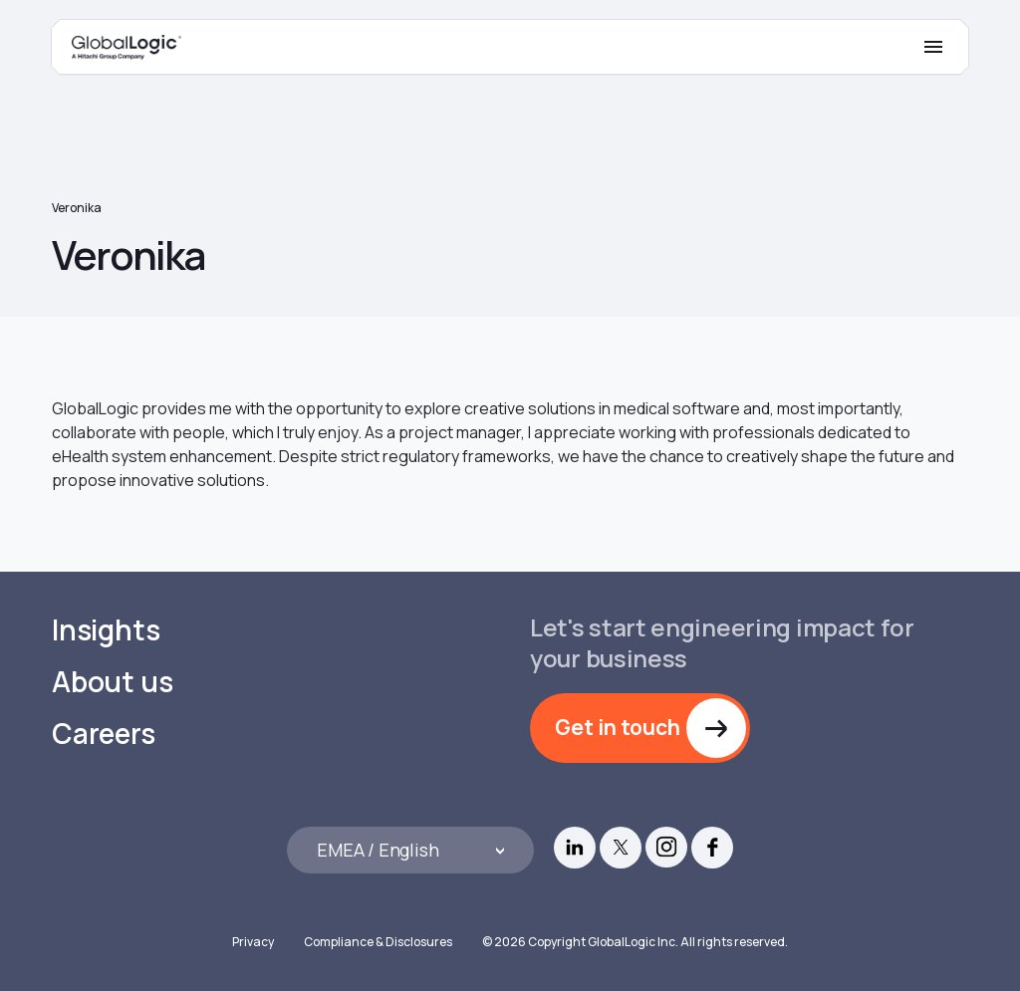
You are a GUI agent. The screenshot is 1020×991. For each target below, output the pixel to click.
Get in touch (617, 727)
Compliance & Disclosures (378, 941)
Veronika (77, 207)
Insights (105, 630)
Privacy (253, 941)
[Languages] (410, 850)
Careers (103, 733)
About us (112, 681)
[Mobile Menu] (933, 47)
